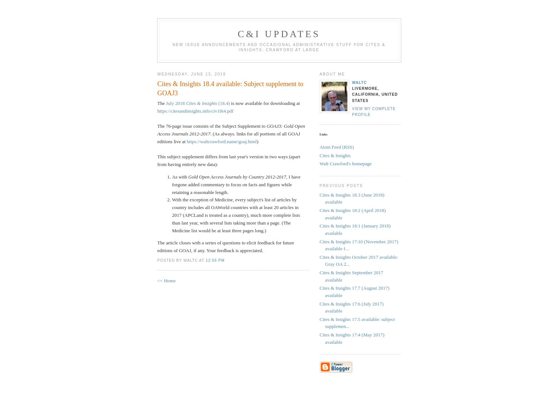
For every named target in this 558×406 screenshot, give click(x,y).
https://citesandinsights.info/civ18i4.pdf (195, 111)
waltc (359, 83)
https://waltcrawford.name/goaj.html (222, 141)
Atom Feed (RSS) (337, 147)
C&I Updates (279, 34)
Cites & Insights (335, 155)
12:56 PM (215, 260)
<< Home (166, 280)
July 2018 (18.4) (198, 103)
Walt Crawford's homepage (346, 163)
